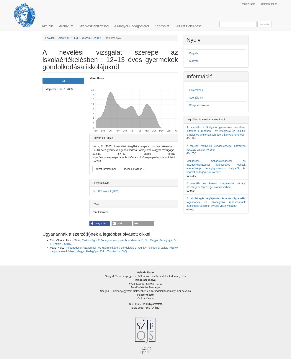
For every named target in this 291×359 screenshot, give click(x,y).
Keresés (264, 24)
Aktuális (47, 26)
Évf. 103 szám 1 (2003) (87, 37)
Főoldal (49, 37)
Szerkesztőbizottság (94, 26)
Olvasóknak (196, 90)
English (193, 53)
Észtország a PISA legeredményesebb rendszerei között (115, 240)
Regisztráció (248, 3)
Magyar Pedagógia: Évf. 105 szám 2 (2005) (102, 251)
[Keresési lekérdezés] (238, 24)
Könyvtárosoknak (199, 105)
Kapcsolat (162, 26)
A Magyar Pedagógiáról (131, 26)
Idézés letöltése (134, 168)
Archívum (66, 26)
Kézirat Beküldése (188, 26)
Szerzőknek (196, 97)
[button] (99, 223)
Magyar (193, 60)
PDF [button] (63, 80)
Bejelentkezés (269, 3)
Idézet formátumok (107, 168)
